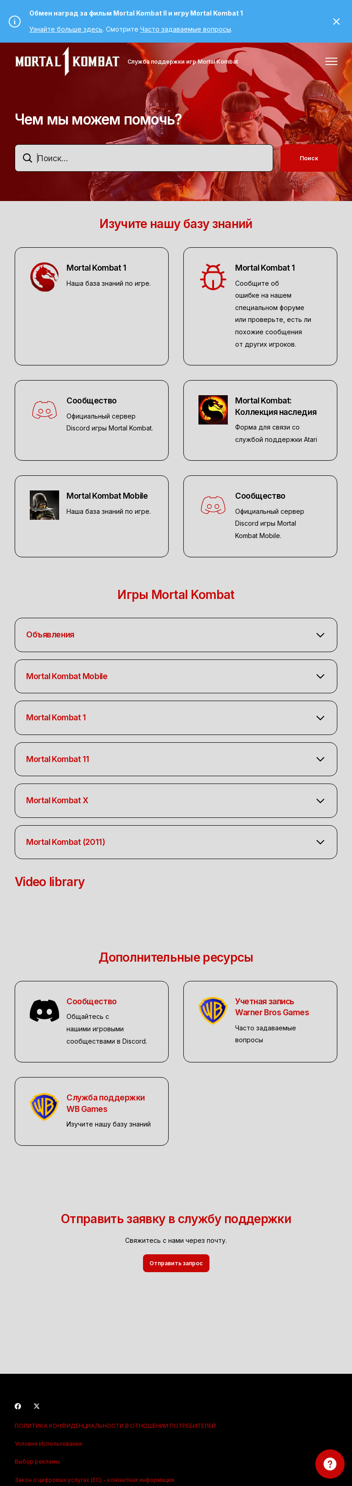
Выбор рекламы (37, 1461)
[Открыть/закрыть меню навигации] (331, 61)
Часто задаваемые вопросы (185, 29)
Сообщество (91, 400)
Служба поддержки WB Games (105, 1103)
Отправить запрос (176, 1263)
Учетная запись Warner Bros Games (272, 1007)
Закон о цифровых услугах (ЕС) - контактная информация (94, 1479)
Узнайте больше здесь (66, 29)
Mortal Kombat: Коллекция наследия (275, 406)
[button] (176, 635)
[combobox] (144, 158)
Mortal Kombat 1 (96, 267)
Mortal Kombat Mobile (107, 496)
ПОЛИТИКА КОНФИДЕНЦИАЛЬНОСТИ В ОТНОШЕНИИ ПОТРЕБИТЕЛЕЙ (115, 1425)
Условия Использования (48, 1443)
